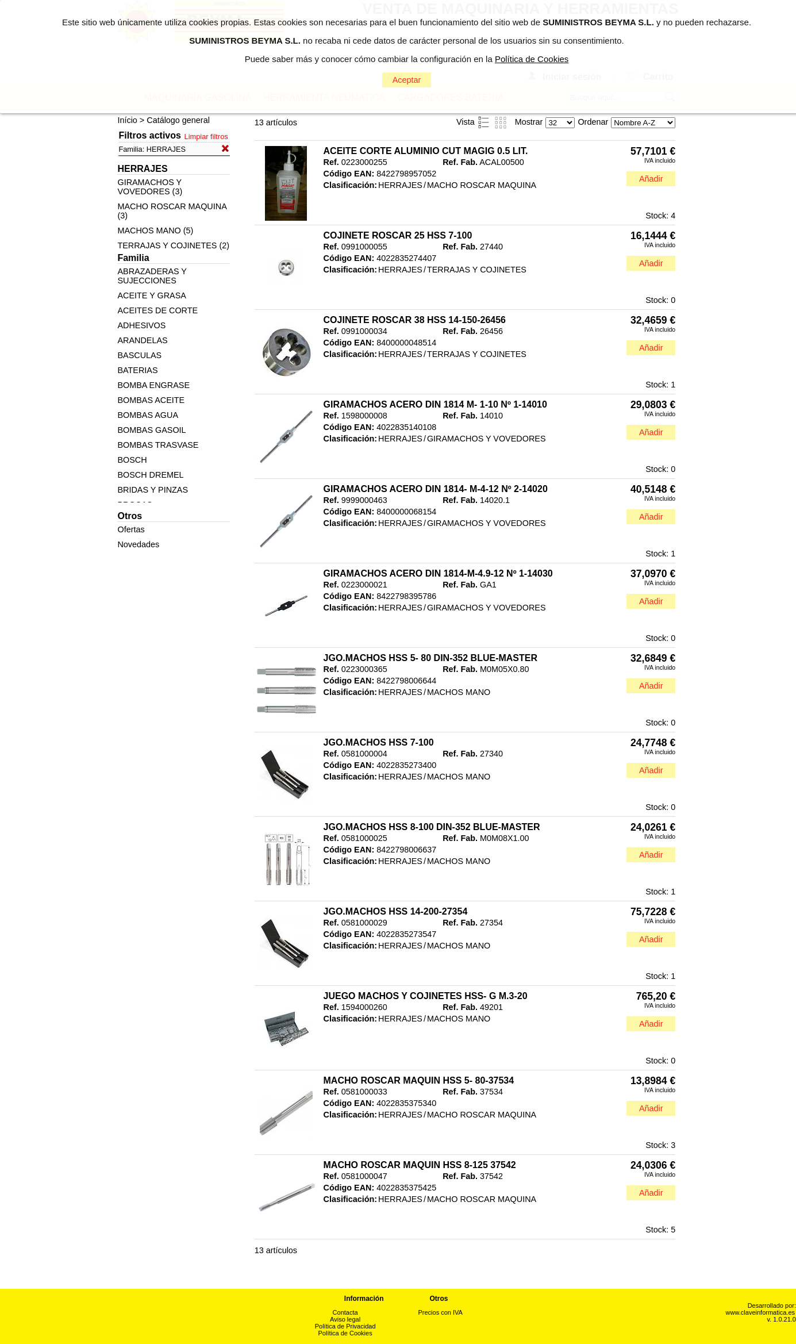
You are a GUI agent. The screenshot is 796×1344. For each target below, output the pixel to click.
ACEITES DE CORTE (157, 310)
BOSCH (132, 459)
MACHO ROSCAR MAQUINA (481, 185)
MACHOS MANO (458, 692)
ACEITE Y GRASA (151, 295)
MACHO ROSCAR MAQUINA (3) (171, 211)
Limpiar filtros (206, 136)
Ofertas (130, 529)
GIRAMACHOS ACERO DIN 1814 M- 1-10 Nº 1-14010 (435, 404)
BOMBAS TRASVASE (157, 445)
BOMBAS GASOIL (151, 430)
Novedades (138, 544)
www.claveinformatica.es (760, 1312)
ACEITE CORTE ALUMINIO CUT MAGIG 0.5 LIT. (426, 151)
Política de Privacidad (345, 1326)
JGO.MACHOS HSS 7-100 (379, 742)
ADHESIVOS (141, 325)
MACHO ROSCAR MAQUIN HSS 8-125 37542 (420, 1165)
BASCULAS (139, 355)
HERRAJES (400, 185)
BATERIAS (137, 370)
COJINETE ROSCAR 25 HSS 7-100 (398, 235)
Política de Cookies (345, 1333)
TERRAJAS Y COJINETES (476, 269)
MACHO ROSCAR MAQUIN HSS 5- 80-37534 (419, 1080)
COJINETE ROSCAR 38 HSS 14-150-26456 (415, 320)
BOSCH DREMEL (150, 474)
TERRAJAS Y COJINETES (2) (173, 245)
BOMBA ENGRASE (153, 385)
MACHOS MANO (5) (155, 230)
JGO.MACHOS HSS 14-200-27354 (396, 911)
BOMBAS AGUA (147, 415)
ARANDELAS (142, 340)
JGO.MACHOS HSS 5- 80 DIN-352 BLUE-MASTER (431, 658)
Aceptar (407, 80)
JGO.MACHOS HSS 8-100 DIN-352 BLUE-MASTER (432, 827)
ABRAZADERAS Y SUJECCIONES (151, 276)
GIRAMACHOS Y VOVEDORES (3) (149, 187)
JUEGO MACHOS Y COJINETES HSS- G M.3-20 (426, 996)
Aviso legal (345, 1319)
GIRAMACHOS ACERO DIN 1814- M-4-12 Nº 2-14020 (436, 489)
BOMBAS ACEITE (150, 400)
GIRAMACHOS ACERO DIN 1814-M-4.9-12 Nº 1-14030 (438, 573)
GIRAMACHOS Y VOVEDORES (486, 438)
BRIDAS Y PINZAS (152, 489)
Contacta (345, 1312)
